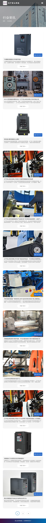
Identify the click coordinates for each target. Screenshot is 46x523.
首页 (4, 21)
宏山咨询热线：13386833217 (23, 520)
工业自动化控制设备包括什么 (12, 378)
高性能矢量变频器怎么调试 (11, 139)
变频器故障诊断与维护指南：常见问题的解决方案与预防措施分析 (22, 338)
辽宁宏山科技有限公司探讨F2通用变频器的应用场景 (18, 179)
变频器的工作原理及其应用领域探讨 (14, 458)
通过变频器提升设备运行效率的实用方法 (15, 498)
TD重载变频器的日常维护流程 (12, 59)
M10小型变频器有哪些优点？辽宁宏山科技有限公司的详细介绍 (21, 99)
